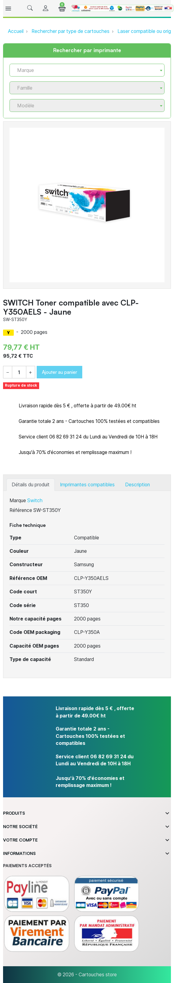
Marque (17, 500)
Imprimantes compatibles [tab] (87, 485)
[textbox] (84, 70)
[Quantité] (19, 372)
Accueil (16, 31)
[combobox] (87, 70)
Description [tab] (137, 485)
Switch (35, 500)
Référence (20, 510)
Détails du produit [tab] (31, 485)
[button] (30, 8)
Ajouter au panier (59, 372)
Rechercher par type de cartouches (70, 31)
